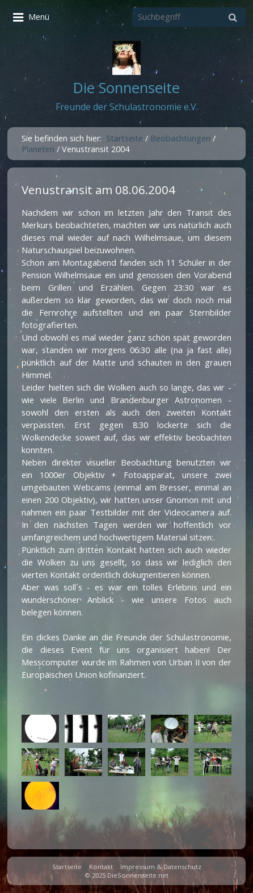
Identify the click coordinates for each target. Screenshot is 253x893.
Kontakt (101, 866)
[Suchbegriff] (189, 17)
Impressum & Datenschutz (160, 866)
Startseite (124, 138)
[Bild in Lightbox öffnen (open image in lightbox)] (40, 729)
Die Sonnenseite (126, 88)
